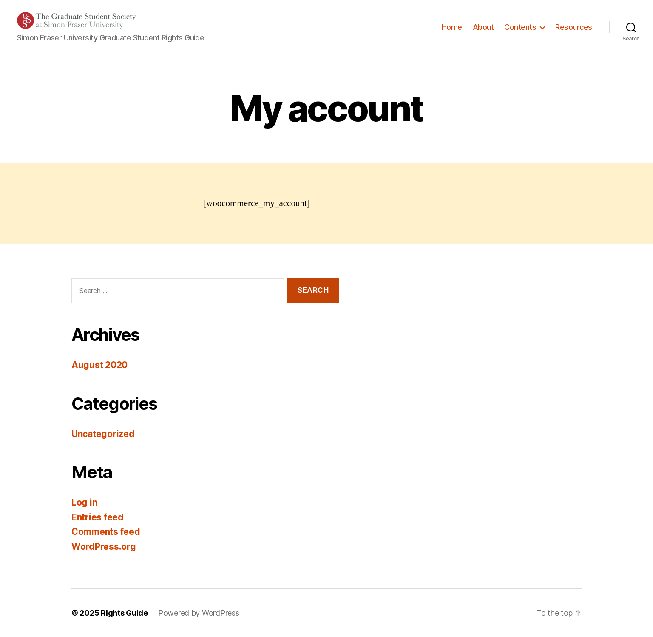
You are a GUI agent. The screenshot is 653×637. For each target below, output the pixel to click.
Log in (84, 502)
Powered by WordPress (198, 612)
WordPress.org (103, 546)
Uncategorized (103, 433)
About (483, 27)
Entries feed (97, 517)
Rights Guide (124, 612)
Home (452, 27)
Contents (520, 27)
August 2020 (99, 365)
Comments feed (105, 531)
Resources (573, 27)
